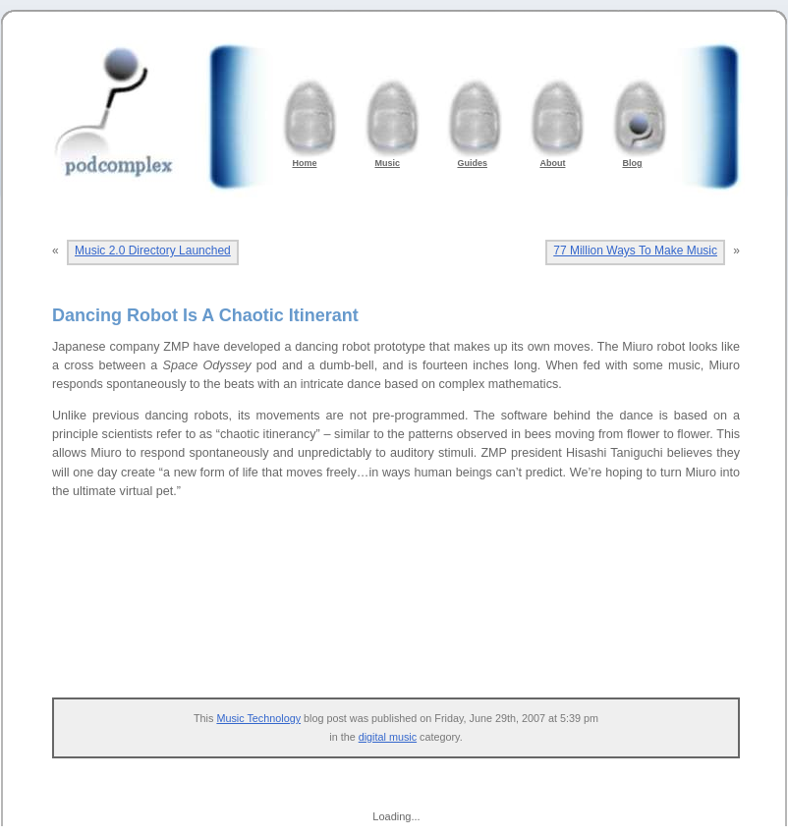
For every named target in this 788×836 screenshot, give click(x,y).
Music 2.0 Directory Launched (153, 250)
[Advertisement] (406, 619)
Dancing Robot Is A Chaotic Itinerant (205, 315)
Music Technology (258, 718)
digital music (388, 737)
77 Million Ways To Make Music (635, 250)
